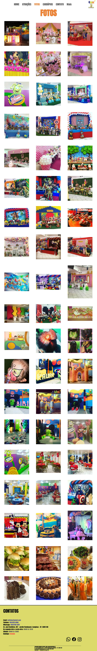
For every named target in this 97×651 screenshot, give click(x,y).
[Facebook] (74, 639)
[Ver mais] (91, 4)
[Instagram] (79, 639)
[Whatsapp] (68, 639)
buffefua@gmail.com (14, 620)
